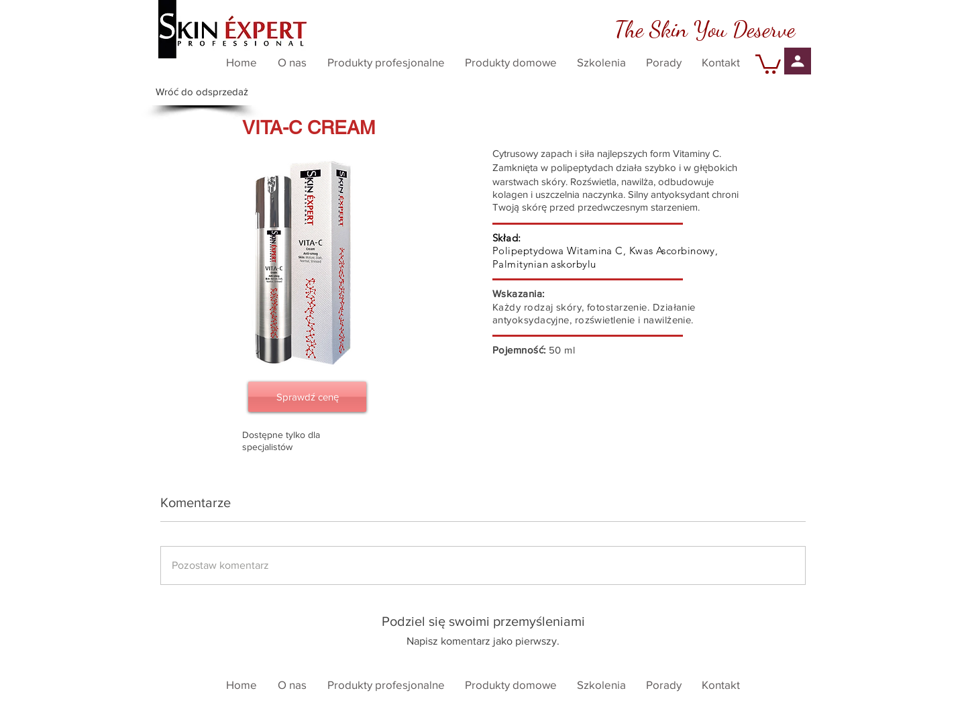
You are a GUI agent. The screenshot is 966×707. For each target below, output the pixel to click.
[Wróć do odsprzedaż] (202, 91)
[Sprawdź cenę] (307, 397)
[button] (768, 63)
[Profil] (797, 61)
